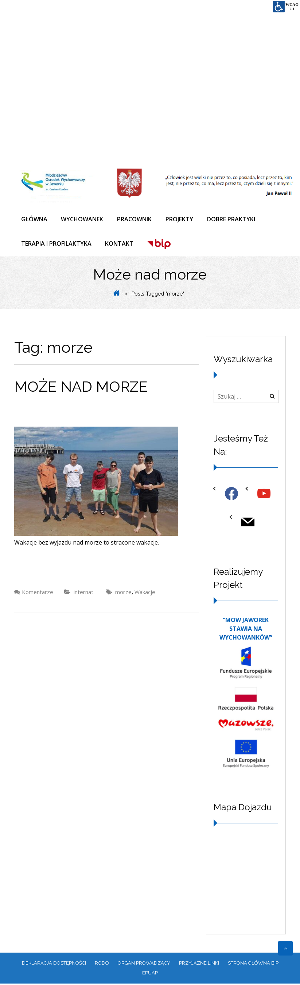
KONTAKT (120, 245)
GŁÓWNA (35, 220)
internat (83, 593)
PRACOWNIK (136, 220)
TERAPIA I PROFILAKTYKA (57, 245)
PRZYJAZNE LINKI (199, 964)
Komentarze (37, 593)
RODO (102, 964)
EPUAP (150, 974)
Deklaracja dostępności (54, 964)
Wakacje (145, 593)
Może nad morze (81, 388)
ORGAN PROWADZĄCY (144, 964)
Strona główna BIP (253, 964)
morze (123, 593)
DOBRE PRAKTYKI (235, 220)
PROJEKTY (182, 220)
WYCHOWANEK (83, 220)
